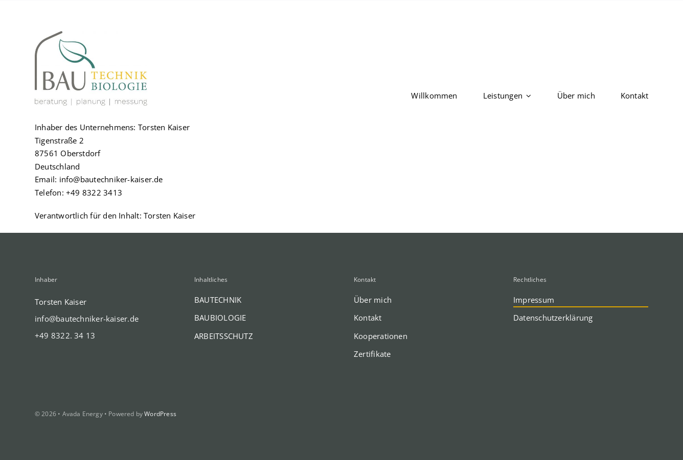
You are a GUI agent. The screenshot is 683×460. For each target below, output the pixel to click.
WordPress (160, 413)
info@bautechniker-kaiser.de (111, 179)
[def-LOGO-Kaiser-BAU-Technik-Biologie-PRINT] (91, 35)
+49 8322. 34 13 (65, 335)
